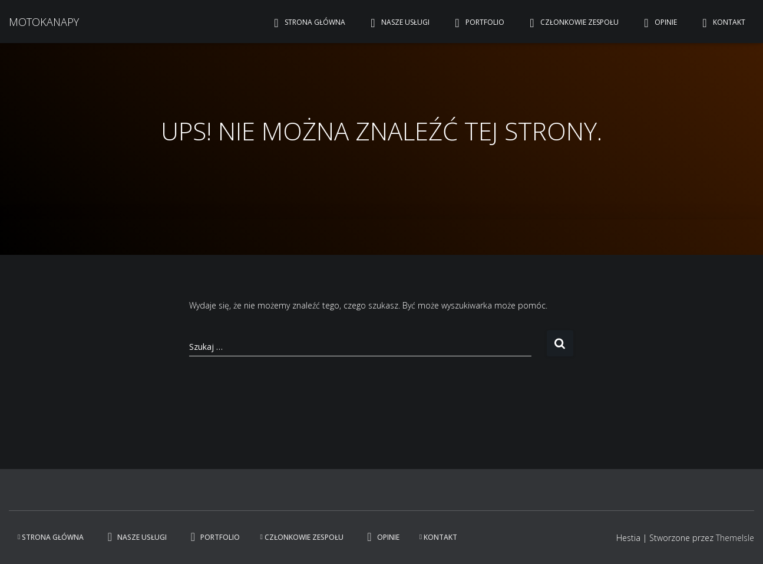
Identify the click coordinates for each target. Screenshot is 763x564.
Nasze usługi (397, 23)
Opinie (658, 23)
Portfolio (477, 23)
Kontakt (721, 23)
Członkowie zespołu (571, 23)
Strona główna (307, 23)
